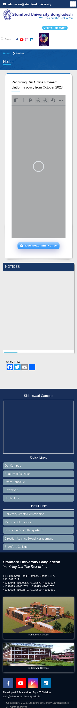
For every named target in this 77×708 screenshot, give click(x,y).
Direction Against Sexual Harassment (29, 538)
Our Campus (13, 465)
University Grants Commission (24, 514)
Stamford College (16, 546)
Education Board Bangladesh (24, 530)
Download (11, 490)
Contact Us (12, 498)
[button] (38, 245)
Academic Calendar (17, 473)
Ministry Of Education (18, 522)
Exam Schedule (15, 482)
